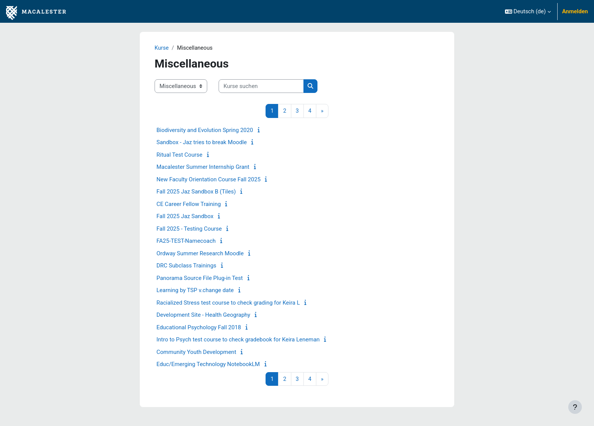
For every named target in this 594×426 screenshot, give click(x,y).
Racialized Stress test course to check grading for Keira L (228, 303)
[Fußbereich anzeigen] (575, 407)
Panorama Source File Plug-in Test (199, 278)
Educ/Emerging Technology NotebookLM (208, 364)
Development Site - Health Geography (203, 315)
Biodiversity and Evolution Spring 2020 (204, 130)
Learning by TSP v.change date (195, 290)
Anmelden (575, 11)
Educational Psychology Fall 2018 (198, 327)
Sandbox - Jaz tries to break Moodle (201, 142)
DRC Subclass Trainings (186, 266)
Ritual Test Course (179, 155)
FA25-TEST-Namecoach (186, 241)
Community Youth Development (196, 352)
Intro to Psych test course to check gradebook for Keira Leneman (238, 339)
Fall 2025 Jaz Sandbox (184, 216)
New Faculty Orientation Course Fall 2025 (208, 179)
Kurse (162, 48)
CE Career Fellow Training (188, 204)
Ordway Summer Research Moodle (200, 253)
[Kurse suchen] (261, 87)
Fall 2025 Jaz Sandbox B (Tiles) (196, 192)
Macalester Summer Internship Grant (202, 167)
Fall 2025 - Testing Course (189, 229)
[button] (528, 11)
